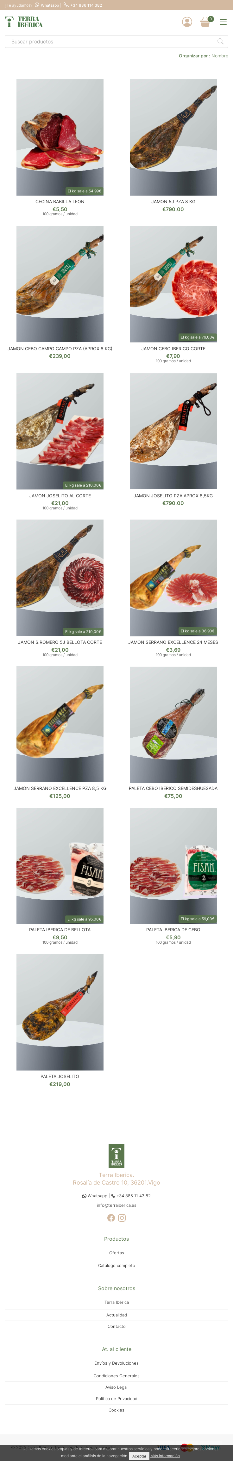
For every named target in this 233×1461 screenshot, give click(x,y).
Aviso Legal (116, 1387)
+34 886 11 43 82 (131, 1195)
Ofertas (116, 1253)
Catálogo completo (116, 1265)
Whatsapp (47, 5)
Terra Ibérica (116, 1302)
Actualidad (116, 1315)
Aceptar (139, 1456)
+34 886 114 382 (83, 5)
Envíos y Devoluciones (116, 1363)
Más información (165, 1455)
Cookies (116, 1410)
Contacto (117, 1326)
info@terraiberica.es (116, 1205)
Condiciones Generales (117, 1376)
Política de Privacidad (116, 1398)
